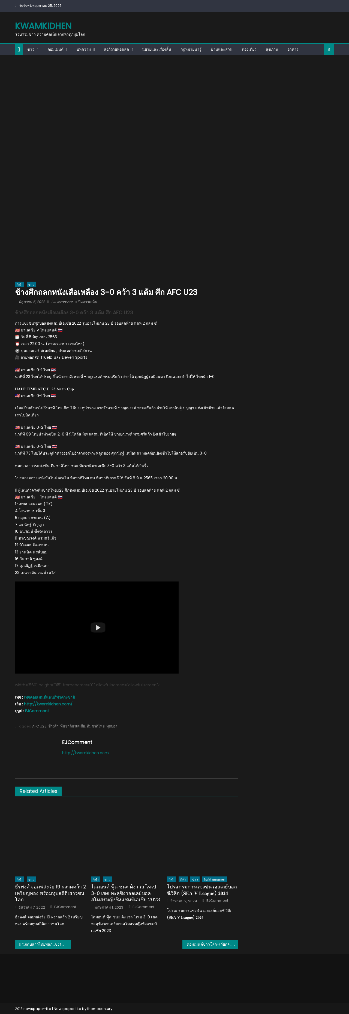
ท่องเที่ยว (249, 49)
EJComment (62, 301)
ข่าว (30, 49)
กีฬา (20, 284)
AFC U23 (39, 726)
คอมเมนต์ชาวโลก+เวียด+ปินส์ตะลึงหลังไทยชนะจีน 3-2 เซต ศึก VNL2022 (212, 944)
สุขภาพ (272, 49)
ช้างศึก (53, 726)
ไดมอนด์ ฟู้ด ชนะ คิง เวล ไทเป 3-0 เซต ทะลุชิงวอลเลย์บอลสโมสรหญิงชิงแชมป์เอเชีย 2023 (125, 893)
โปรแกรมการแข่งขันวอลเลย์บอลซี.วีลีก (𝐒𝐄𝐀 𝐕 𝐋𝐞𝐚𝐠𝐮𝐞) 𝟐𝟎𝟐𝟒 (202, 890)
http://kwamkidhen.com (85, 753)
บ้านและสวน (222, 49)
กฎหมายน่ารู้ (190, 49)
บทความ (84, 49)
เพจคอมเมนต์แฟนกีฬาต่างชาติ (49, 697)
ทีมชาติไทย (96, 726)
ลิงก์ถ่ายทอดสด (116, 49)
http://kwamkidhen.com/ (48, 704)
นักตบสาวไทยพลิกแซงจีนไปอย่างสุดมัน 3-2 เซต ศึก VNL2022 (46, 944)
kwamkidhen (43, 26)
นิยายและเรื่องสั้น (156, 49)
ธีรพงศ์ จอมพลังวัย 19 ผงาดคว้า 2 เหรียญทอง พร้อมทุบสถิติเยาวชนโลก (50, 893)
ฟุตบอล (112, 726)
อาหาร (293, 49)
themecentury (99, 1008)
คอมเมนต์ (55, 49)
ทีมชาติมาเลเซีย (72, 726)
